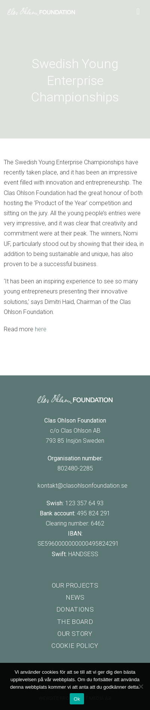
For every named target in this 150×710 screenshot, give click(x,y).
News (75, 597)
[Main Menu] (139, 10)
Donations (75, 609)
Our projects (75, 585)
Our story (74, 633)
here (40, 329)
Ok (77, 699)
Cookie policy (74, 645)
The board (75, 621)
